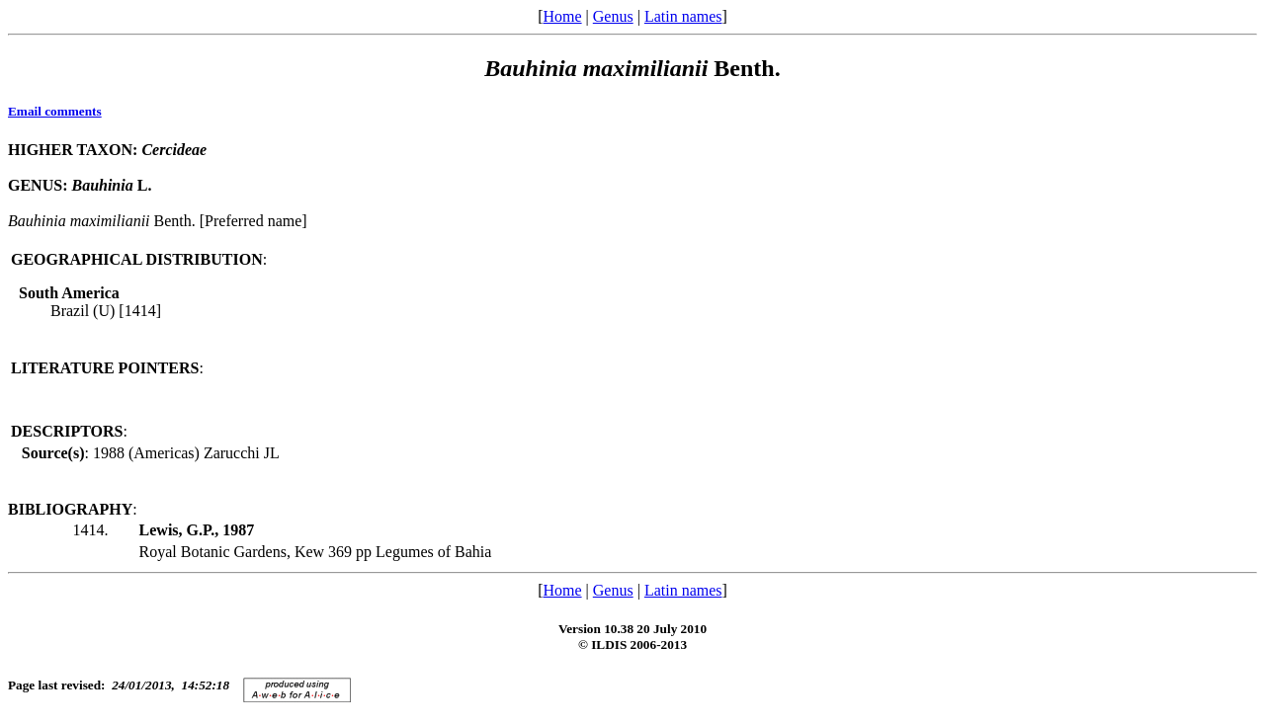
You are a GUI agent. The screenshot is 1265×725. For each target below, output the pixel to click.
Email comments (55, 111)
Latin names (683, 16)
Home (562, 16)
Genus (613, 16)
